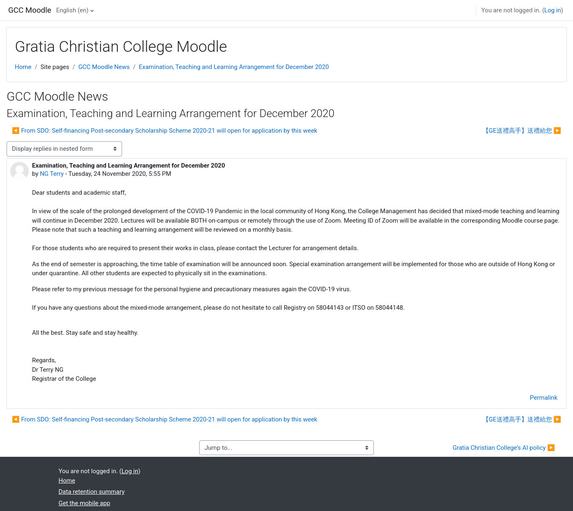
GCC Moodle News (104, 67)
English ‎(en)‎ (72, 10)
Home (23, 67)
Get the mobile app (84, 503)
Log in (552, 10)
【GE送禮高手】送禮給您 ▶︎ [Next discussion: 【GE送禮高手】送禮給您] (522, 130)
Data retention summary (92, 491)
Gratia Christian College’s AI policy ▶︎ (504, 447)
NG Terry (52, 173)
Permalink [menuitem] (543, 397)
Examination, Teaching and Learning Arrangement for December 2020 (234, 67)
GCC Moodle (29, 10)
